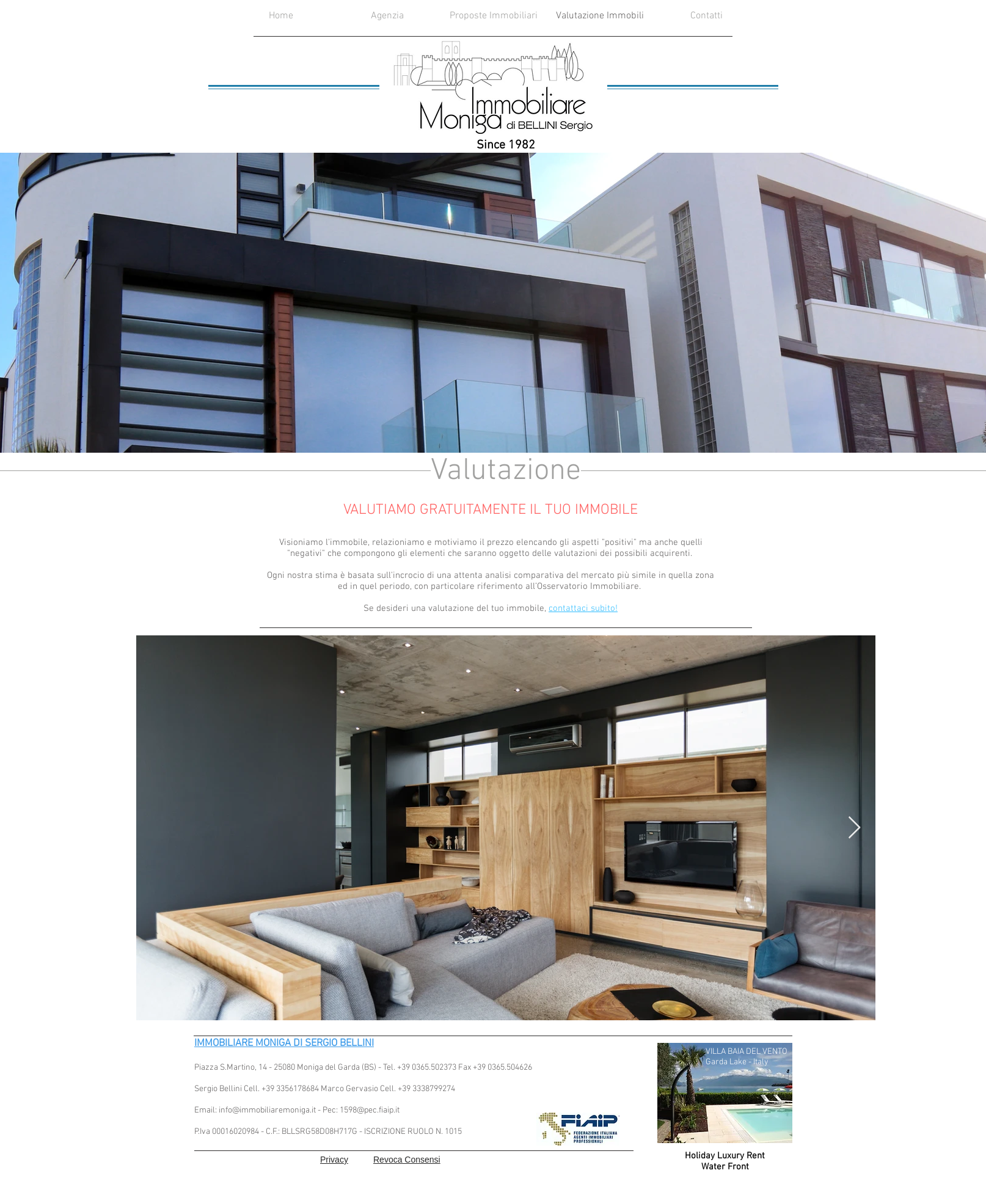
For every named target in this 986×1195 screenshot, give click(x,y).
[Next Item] (854, 828)
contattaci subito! (583, 608)
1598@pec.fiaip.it (370, 1110)
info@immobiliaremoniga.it (267, 1110)
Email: (206, 1110)
